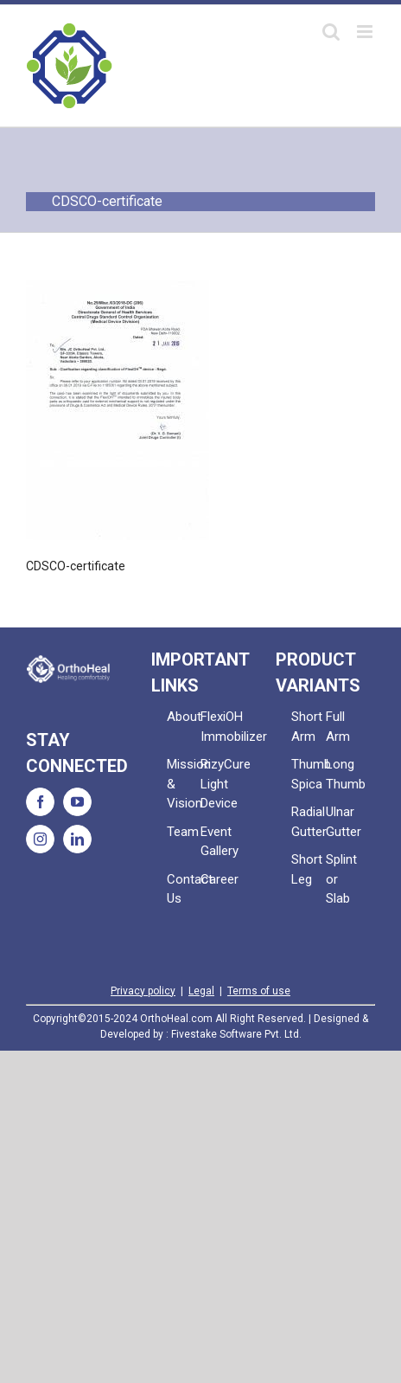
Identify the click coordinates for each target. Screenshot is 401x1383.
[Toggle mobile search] (331, 32)
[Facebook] (40, 802)
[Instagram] (40, 839)
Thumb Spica (308, 774)
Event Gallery (217, 841)
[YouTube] (77, 802)
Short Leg (306, 869)
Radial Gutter (308, 821)
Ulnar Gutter (343, 821)
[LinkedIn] (77, 839)
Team (183, 831)
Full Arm (338, 726)
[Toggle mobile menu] (366, 32)
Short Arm (306, 726)
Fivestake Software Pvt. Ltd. (236, 1034)
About (183, 716)
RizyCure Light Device (217, 783)
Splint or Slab (341, 879)
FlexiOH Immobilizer (217, 726)
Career (217, 879)
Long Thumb (343, 774)
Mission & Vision (183, 783)
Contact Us (183, 889)
